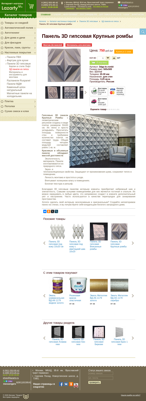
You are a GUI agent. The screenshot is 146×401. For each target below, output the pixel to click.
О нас (126, 14)
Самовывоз (70, 8)
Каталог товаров (18, 15)
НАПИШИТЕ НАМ (84, 6)
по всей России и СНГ (102, 91)
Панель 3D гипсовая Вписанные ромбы (95, 245)
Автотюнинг (12, 32)
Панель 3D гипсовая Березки (98, 341)
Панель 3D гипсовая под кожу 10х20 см (56, 244)
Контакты (138, 14)
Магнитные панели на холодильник (19, 95)
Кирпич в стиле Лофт (20, 66)
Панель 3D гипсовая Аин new (78, 341)
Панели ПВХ (14, 57)
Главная (45, 14)
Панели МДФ (14, 83)
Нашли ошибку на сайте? (130, 395)
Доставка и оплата (110, 14)
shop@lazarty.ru (127, 2)
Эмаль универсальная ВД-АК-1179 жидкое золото (56, 299)
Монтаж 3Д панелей (52, 45)
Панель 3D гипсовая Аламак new (57, 341)
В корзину (99, 62)
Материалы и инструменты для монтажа (18, 74)
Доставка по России (100, 6)
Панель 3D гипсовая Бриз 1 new (119, 341)
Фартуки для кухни (17, 60)
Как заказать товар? (84, 8)
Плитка (9, 101)
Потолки (10, 106)
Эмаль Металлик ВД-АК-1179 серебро (119, 298)
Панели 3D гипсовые (19, 63)
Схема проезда (70, 6)
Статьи (57, 14)
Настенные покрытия (18, 52)
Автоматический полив (19, 27)
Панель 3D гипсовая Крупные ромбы (118, 244)
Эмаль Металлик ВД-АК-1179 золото (98, 298)
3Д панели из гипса (19, 69)
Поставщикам (88, 14)
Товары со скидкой (16, 22)
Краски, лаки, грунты (17, 47)
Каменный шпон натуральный (16, 88)
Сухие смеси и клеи (17, 111)
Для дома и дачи (15, 37)
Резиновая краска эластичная (75, 298)
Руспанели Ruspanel (18, 80)
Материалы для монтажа (79, 45)
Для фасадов (13, 42)
